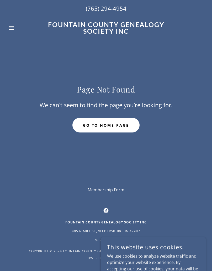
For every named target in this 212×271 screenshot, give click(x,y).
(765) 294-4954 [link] (106, 8)
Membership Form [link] (106, 190)
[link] (106, 32)
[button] (21, 28)
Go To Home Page (106, 125)
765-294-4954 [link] (106, 240)
